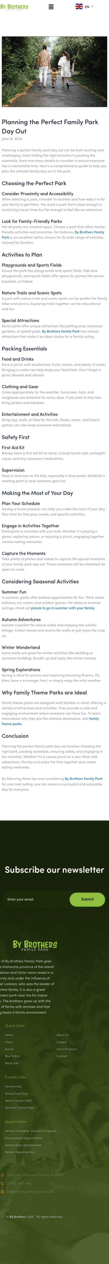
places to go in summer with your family (62, 608)
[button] (51, 6)
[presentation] (54, 1234)
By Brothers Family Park (61, 331)
